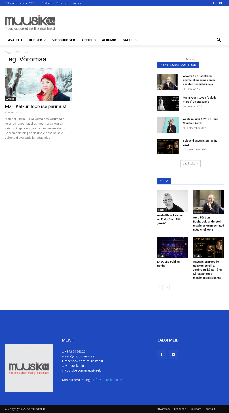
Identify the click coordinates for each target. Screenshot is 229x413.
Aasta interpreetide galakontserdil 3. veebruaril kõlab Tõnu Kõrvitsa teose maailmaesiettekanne (207, 269)
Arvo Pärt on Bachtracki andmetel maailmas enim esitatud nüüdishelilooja (199, 80)
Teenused (62, 3)
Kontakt (77, 3)
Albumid (109, 40)
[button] (218, 40)
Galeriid (130, 40)
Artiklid (88, 40)
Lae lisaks (190, 163)
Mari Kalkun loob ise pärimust (36, 106)
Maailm (198, 212)
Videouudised (63, 40)
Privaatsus (163, 409)
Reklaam (47, 3)
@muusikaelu (74, 365)
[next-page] (167, 287)
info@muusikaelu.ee (79, 356)
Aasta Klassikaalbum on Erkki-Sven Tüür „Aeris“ (170, 219)
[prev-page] (160, 287)
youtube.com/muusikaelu (83, 370)
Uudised (37, 40)
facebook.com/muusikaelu (84, 361)
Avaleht (15, 40)
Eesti (161, 209)
